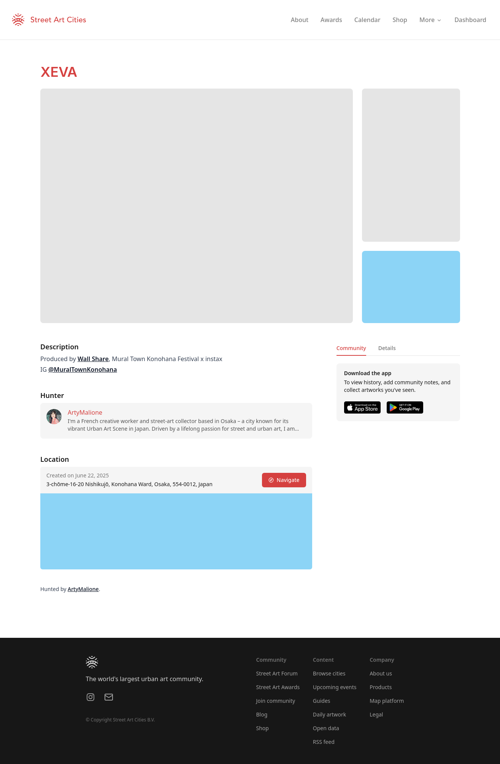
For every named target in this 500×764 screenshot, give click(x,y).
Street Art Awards (278, 687)
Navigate (283, 479)
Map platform (387, 700)
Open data (326, 728)
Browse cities (329, 673)
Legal (376, 714)
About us (381, 673)
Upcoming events (335, 687)
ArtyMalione (85, 412)
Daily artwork (329, 714)
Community (351, 348)
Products (381, 687)
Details (386, 348)
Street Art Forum (277, 673)
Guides (321, 700)
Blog (262, 714)
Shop (262, 728)
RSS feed (324, 741)
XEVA (58, 71)
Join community (275, 700)
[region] (411, 287)
